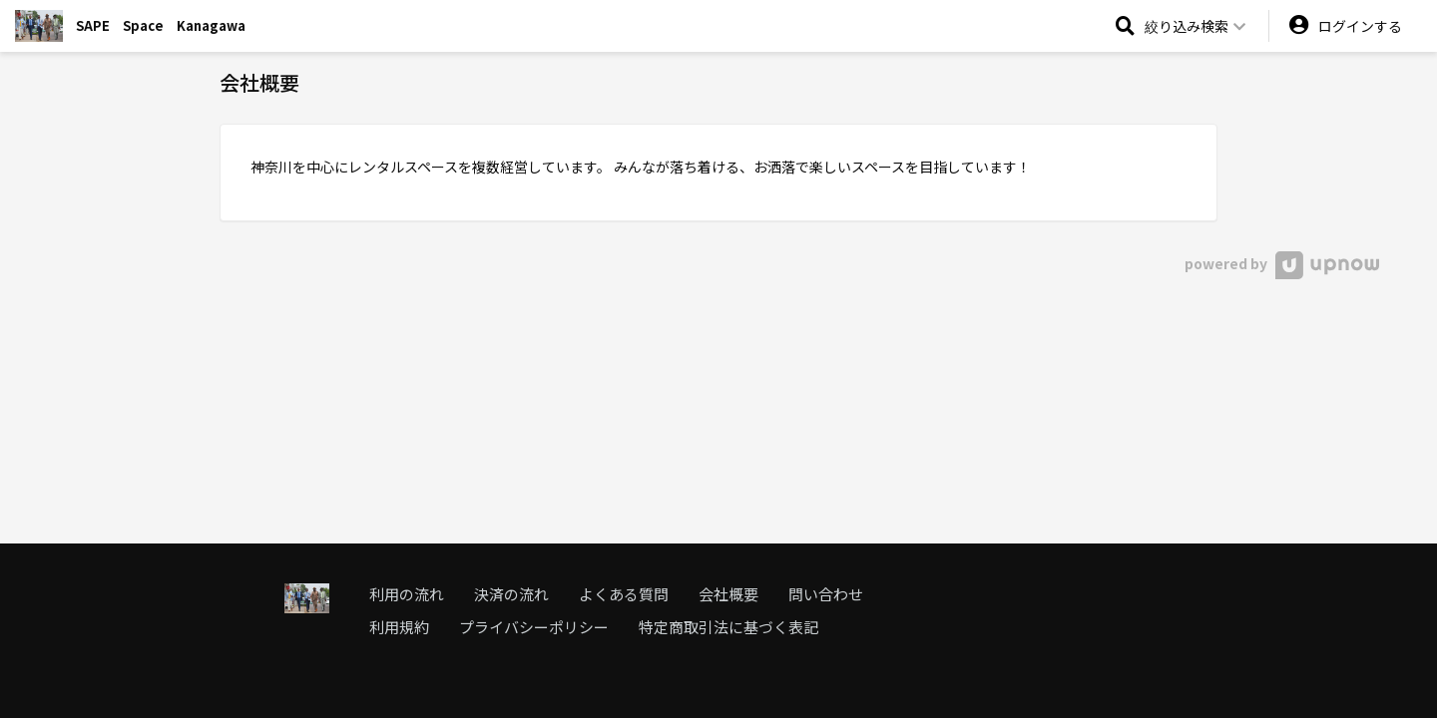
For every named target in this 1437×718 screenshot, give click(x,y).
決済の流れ (511, 593)
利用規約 (399, 626)
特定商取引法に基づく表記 (728, 626)
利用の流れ (406, 593)
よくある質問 (624, 593)
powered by (1282, 263)
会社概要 (728, 593)
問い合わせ (825, 593)
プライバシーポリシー (534, 626)
